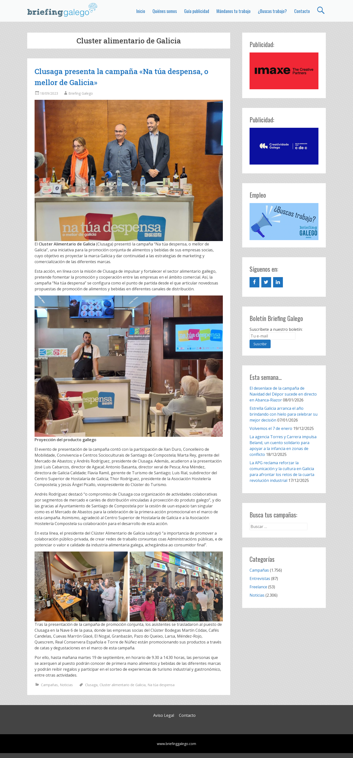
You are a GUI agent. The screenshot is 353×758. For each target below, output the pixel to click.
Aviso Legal (163, 715)
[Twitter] (266, 282)
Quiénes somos (164, 11)
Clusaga (91, 684)
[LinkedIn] (278, 282)
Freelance (258, 587)
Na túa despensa (161, 684)
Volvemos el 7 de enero (271, 428)
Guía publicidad (196, 11)
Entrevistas (260, 578)
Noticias (66, 684)
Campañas (49, 684)
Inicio (140, 11)
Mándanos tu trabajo (233, 11)
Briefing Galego (80, 93)
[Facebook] (254, 282)
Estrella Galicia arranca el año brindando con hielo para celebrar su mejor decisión (283, 414)
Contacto (302, 11)
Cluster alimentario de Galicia (123, 684)
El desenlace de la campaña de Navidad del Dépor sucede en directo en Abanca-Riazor (283, 394)
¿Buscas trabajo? (272, 11)
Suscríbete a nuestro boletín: (276, 329)
